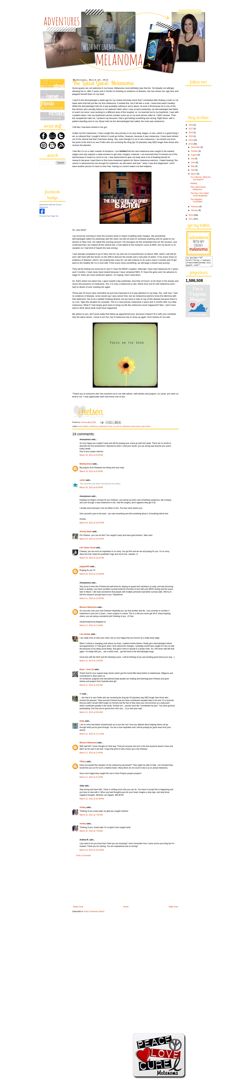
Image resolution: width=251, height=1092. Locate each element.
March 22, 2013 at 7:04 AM (91, 831)
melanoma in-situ (105, 426)
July (193, 158)
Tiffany (83, 761)
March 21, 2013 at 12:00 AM (92, 598)
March (194, 174)
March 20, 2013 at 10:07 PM (92, 523)
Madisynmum (86, 464)
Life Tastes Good (87, 547)
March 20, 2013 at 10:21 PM (92, 558)
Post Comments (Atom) (94, 911)
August (194, 155)
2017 (191, 129)
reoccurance (136, 426)
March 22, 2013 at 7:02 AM (91, 815)
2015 (191, 136)
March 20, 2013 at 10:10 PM (92, 539)
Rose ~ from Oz (87, 669)
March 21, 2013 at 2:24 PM (91, 753)
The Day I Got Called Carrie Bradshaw (199, 194)
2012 (191, 215)
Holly (82, 721)
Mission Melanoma (88, 607)
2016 (191, 132)
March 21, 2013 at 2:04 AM (91, 661)
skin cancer (146, 426)
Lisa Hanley (85, 634)
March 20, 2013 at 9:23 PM (91, 455)
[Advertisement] (125, 881)
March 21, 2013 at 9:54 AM (91, 712)
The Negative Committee (196, 200)
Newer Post (78, 907)
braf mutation (83, 426)
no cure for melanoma (121, 426)
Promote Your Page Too (48, 216)
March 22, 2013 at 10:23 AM (92, 850)
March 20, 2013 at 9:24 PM (91, 471)
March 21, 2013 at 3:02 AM (91, 685)
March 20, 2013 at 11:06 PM (92, 574)
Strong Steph (86, 531)
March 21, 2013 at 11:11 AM (92, 734)
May (193, 166)
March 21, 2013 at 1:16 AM (91, 625)
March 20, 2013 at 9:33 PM (91, 487)
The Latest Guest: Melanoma (198, 188)
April (193, 170)
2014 (191, 140)
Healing (193, 183)
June (193, 162)
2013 (191, 144)
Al (81, 694)
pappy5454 (85, 566)
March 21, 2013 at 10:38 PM (92, 799)
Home (126, 907)
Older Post (173, 907)
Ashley (83, 807)
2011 (191, 219)
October (194, 151)
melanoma (94, 426)
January (194, 210)
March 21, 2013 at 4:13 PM (91, 777)
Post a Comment (83, 855)
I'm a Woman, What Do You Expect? (200, 178)
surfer (82, 480)
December (196, 147)
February (195, 206)
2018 (191, 125)
